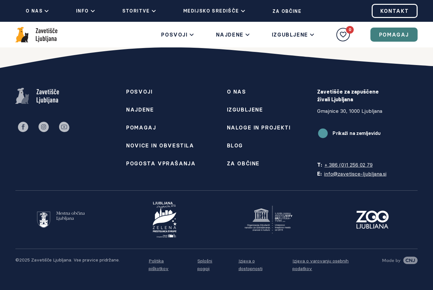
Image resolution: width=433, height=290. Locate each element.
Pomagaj (394, 34)
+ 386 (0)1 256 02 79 (349, 165)
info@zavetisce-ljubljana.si (355, 173)
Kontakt (394, 11)
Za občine (282, 11)
